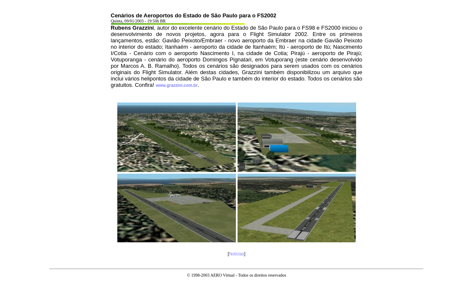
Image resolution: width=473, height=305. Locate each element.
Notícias (236, 254)
